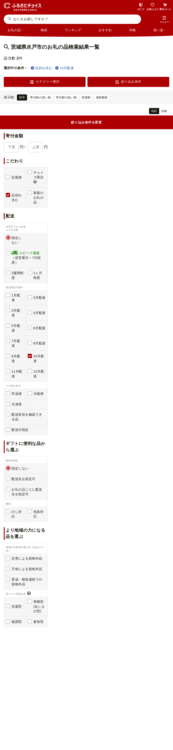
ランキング (73, 30)
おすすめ (105, 30)
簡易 (154, 111)
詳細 (164, 111)
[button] (164, 19)
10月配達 (64, 68)
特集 (132, 30)
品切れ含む (41, 68)
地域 (43, 30)
